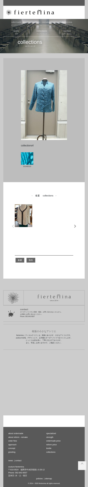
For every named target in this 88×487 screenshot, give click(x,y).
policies (39, 478)
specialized (51, 433)
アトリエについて (67, 23)
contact (18, 460)
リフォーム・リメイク (42, 23)
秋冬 (31, 260)
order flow (12, 441)
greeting (11, 452)
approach (12, 444)
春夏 (20, 260)
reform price (51, 444)
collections (50, 452)
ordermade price (53, 441)
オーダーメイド (16, 23)
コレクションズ (42, 32)
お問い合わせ (67, 32)
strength (49, 437)
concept (11, 448)
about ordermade (15, 433)
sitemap (48, 478)
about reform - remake (18, 437)
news (10, 460)
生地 (16, 32)
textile (48, 448)
